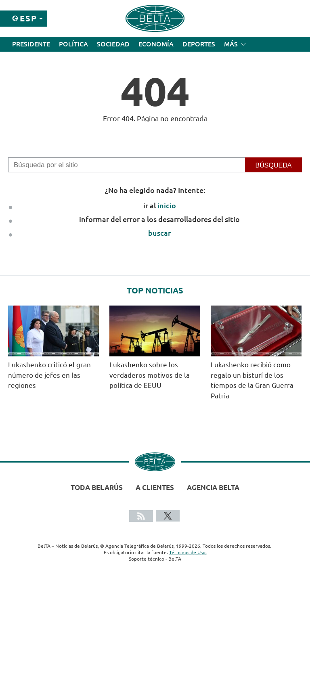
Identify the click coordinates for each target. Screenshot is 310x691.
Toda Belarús (97, 487)
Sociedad (113, 44)
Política (73, 44)
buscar (159, 233)
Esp (28, 18)
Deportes (198, 44)
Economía (156, 44)
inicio (166, 205)
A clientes (155, 487)
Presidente (31, 44)
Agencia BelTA (213, 487)
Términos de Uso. (188, 552)
